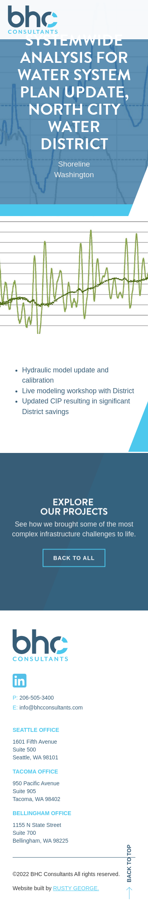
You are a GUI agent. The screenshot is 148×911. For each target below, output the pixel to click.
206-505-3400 (36, 698)
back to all (74, 562)
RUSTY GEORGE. (76, 888)
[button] (141, 20)
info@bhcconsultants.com (51, 707)
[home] (30, 19)
